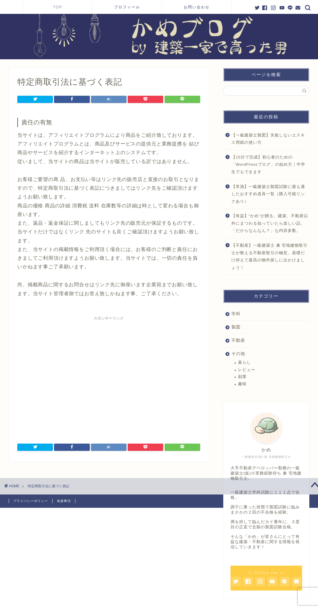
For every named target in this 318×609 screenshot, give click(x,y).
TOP (57, 7)
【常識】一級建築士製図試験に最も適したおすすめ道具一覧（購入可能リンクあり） (268, 194)
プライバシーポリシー (30, 501)
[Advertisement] (109, 376)
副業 (242, 376)
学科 (236, 313)
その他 (238, 353)
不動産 (238, 340)
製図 (236, 326)
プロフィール (129, 7)
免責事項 (64, 501)
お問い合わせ (197, 7)
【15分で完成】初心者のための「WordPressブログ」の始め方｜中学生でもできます (268, 164)
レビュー (246, 370)
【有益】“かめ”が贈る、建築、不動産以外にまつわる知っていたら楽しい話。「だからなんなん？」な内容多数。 (269, 223)
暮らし (244, 362)
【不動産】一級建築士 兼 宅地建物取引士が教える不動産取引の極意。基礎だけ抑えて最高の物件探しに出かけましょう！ (269, 256)
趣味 (242, 384)
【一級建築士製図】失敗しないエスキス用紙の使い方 (268, 139)
